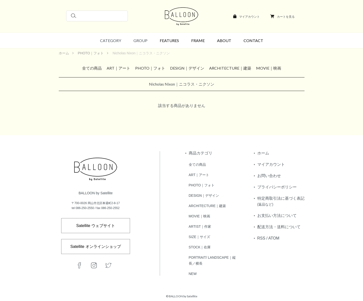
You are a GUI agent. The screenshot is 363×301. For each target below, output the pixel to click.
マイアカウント (249, 16)
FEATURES (169, 40)
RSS (261, 238)
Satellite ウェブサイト (95, 226)
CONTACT (253, 40)
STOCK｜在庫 (200, 247)
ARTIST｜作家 (200, 226)
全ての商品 (92, 68)
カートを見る (286, 16)
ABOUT (224, 40)
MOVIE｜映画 (268, 68)
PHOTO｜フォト (91, 53)
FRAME (198, 40)
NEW (193, 274)
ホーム (64, 53)
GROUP (140, 40)
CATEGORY (110, 40)
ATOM (273, 238)
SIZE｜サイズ (199, 237)
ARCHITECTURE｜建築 (230, 68)
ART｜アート (118, 68)
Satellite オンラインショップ (95, 246)
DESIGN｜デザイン (187, 68)
